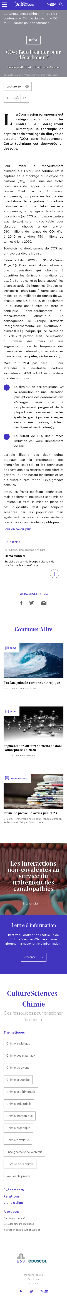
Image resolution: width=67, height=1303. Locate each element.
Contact (33, 1283)
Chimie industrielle (18, 1103)
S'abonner (30, 957)
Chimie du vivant (35, 18)
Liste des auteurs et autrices (19, 1224)
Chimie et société (18, 1079)
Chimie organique (18, 1128)
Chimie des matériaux (20, 1055)
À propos (11, 1211)
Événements (14, 1190)
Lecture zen (14, 86)
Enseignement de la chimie (24, 1152)
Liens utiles (13, 1202)
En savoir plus (30, 904)
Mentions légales (33, 1275)
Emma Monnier (50, 67)
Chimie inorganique (19, 1116)
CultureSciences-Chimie (21, 13)
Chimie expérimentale (21, 1091)
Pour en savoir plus (17, 529)
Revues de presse (18, 1176)
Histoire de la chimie (20, 1164)
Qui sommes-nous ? (15, 1218)
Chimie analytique (18, 1043)
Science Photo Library (48, 75)
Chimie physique (17, 1140)
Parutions (12, 1196)
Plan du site (34, 1279)
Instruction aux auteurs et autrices (22, 1230)
